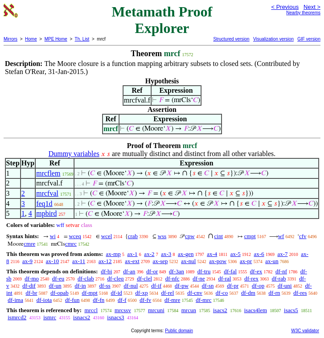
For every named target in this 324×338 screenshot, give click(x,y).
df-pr (232, 285)
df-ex (256, 271)
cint (218, 236)
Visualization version (273, 39)
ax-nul (188, 261)
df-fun (72, 300)
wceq (75, 236)
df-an (129, 271)
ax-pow (217, 261)
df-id (116, 292)
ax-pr (246, 261)
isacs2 (220, 310)
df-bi (106, 271)
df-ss (105, 285)
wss (162, 236)
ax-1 (132, 254)
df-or (152, 271)
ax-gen (185, 254)
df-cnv (194, 292)
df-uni (285, 285)
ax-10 (52, 261)
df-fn (98, 300)
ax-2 (149, 254)
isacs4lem (255, 310)
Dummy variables (74, 153)
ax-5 (235, 254)
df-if (156, 285)
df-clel (144, 278)
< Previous (285, 7)
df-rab (279, 278)
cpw (190, 236)
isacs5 (291, 310)
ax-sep (160, 261)
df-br (31, 292)
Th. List (82, 39)
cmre (29, 243)
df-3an (176, 271)
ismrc (49, 317)
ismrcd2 (17, 317)
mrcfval (47, 193)
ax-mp (113, 254)
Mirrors (10, 39)
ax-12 (105, 261)
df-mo (32, 278)
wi (53, 236)
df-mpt (89, 292)
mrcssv (123, 310)
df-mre (172, 300)
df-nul (131, 285)
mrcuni (156, 310)
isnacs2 (81, 317)
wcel (106, 236)
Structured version (231, 39)
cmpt (250, 236)
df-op (258, 285)
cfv (303, 236)
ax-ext (132, 261)
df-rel (167, 292)
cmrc (71, 243)
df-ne (199, 278)
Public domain (179, 330)
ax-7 (282, 254)
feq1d (44, 203)
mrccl (91, 310)
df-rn (274, 292)
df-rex (251, 278)
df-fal (230, 271)
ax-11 (78, 261)
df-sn (208, 285)
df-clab (86, 278)
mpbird (46, 213)
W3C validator (305, 330)
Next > (311, 7)
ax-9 (27, 261)
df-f (122, 300)
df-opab (59, 292)
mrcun (188, 310)
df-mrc (203, 300)
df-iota (44, 300)
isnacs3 (115, 317)
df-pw (182, 285)
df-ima (15, 300)
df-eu (58, 278)
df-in (80, 285)
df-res (300, 292)
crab (133, 236)
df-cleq (115, 278)
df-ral (224, 278)
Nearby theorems (303, 12)
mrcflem (48, 173)
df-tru (204, 271)
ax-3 (166, 254)
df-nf (281, 271)
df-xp (141, 292)
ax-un (272, 261)
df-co (222, 292)
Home (31, 39)
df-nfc (172, 278)
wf (281, 236)
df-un (55, 285)
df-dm (248, 292)
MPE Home (56, 39)
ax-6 (259, 254)
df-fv (145, 300)
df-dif (29, 285)
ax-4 (212, 254)
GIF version (308, 39)
